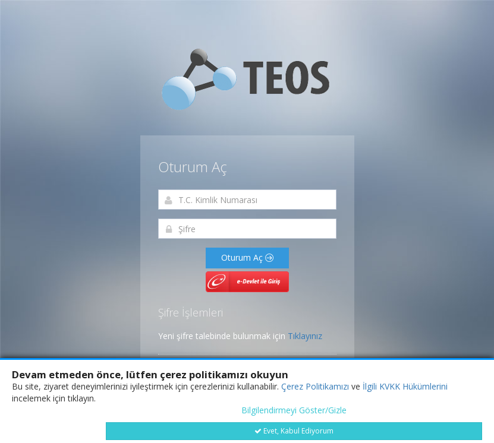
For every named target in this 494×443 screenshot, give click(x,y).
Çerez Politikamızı (315, 386)
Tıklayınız (305, 335)
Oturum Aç (247, 257)
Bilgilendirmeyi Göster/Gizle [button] (294, 410)
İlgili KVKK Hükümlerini (405, 386)
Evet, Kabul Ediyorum (293, 431)
